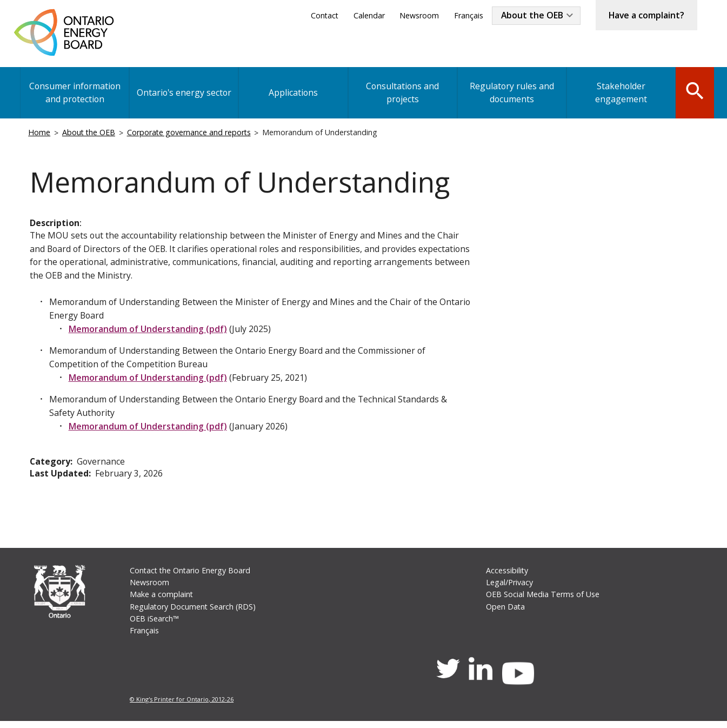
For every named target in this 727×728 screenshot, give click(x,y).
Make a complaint (162, 600)
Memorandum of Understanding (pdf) (148, 332)
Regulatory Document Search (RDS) (194, 612)
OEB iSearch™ (154, 624)
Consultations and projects (400, 94)
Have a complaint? (645, 15)
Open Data (505, 612)
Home (40, 133)
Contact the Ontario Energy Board (191, 576)
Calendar (366, 15)
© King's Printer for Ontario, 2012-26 (182, 706)
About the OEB (529, 15)
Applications (292, 94)
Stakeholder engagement (618, 94)
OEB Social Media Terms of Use (542, 600)
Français (466, 15)
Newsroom (416, 15)
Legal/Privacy (508, 588)
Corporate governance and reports (191, 133)
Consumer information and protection (74, 94)
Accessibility (506, 576)
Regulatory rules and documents (508, 94)
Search (692, 93)
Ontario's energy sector (183, 94)
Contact (320, 15)
